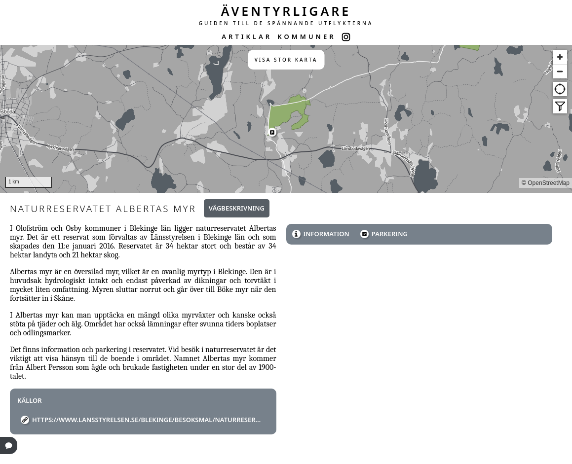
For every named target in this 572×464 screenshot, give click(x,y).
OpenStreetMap (549, 182)
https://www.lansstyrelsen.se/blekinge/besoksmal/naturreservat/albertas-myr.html (147, 419)
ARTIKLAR (247, 36)
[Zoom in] (560, 57)
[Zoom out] (560, 71)
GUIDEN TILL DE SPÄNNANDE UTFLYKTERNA (286, 23)
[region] (286, 119)
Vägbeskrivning (237, 208)
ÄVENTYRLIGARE (286, 10)
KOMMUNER (306, 36)
